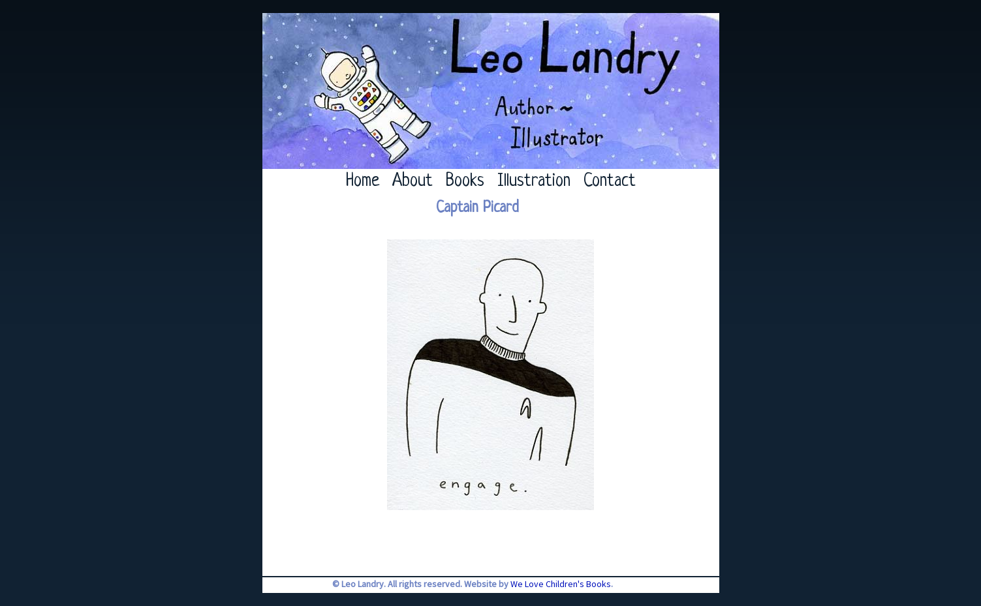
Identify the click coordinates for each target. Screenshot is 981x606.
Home (362, 181)
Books (465, 181)
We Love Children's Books (560, 584)
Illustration (533, 181)
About (412, 181)
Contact (610, 181)
